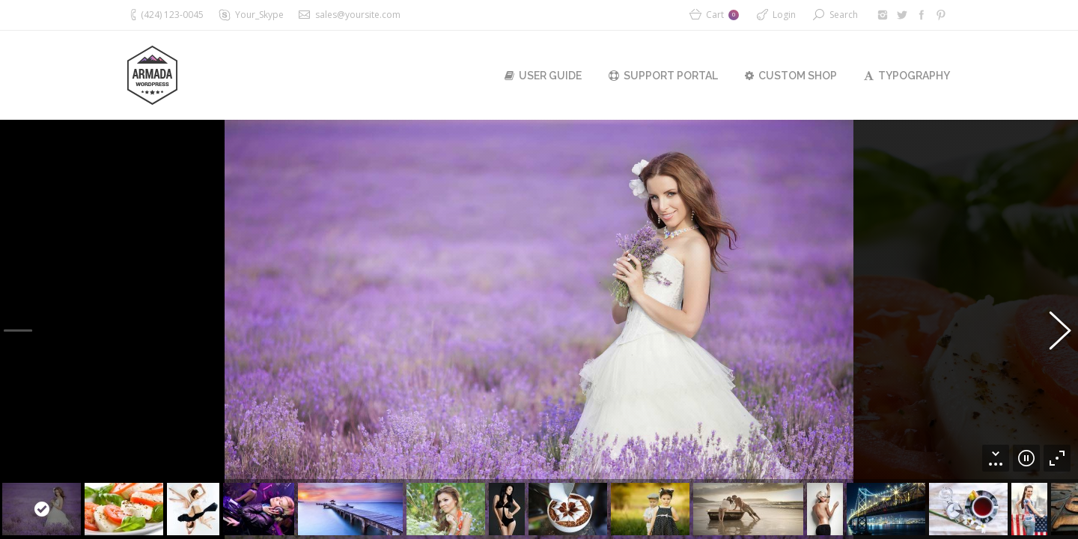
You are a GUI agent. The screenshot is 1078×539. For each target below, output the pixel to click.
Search (843, 14)
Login (784, 14)
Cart (722, 14)
